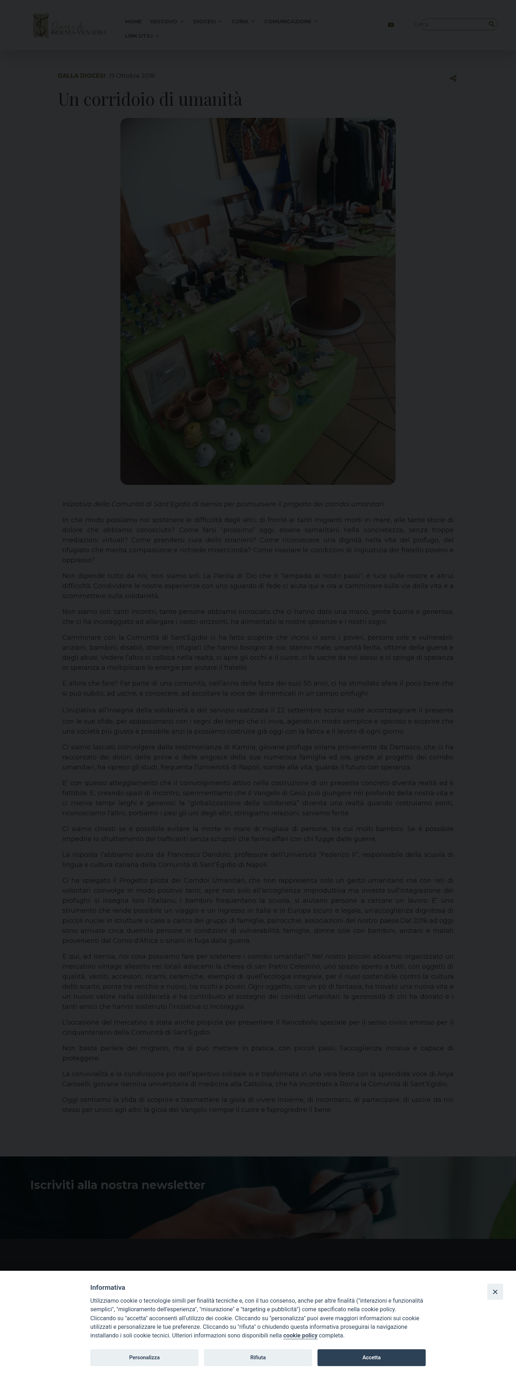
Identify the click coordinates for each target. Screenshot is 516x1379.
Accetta (371, 1357)
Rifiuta (258, 1357)
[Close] (495, 1291)
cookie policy (300, 1335)
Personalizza (144, 1357)
